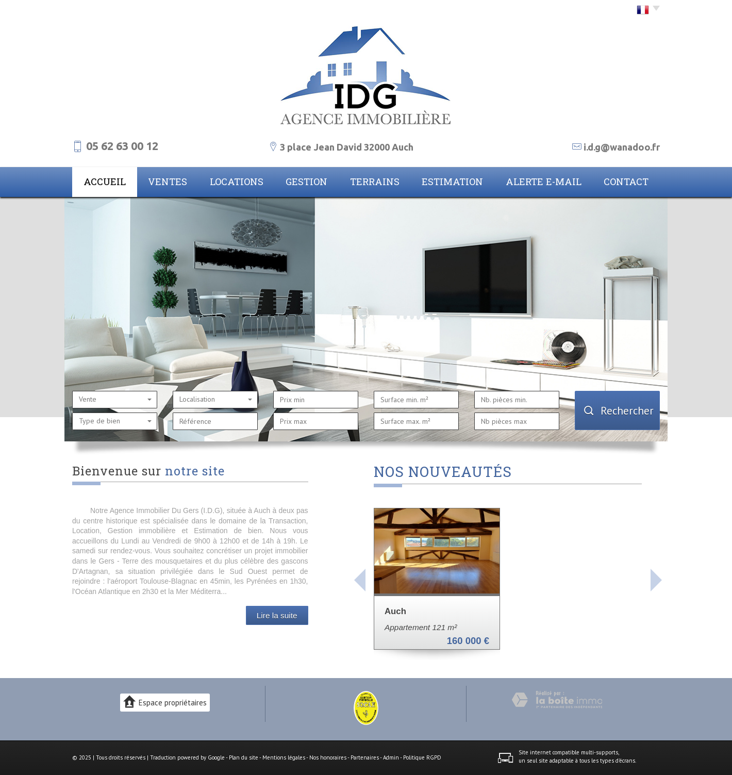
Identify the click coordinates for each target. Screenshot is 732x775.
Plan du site (243, 757)
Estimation (452, 181)
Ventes (167, 181)
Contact (626, 181)
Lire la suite (277, 615)
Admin (391, 757)
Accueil (105, 181)
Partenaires (365, 757)
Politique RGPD (422, 757)
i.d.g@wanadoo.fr (622, 147)
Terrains (375, 181)
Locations (236, 181)
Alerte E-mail (543, 181)
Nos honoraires (327, 757)
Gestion (306, 181)
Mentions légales (283, 757)
